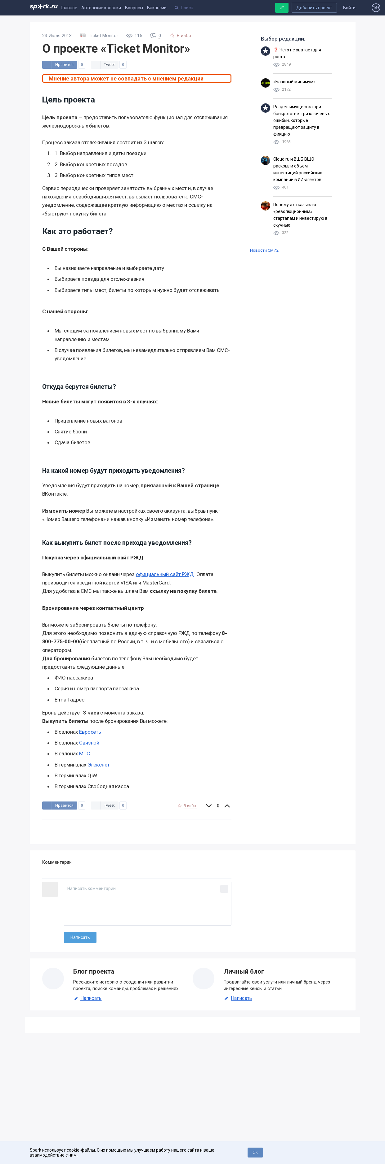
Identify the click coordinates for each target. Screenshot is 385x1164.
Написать (87, 998)
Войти (349, 7)
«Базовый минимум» (294, 81)
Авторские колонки (101, 7)
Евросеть (90, 732)
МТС (84, 753)
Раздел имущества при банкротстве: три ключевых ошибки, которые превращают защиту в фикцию (301, 120)
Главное (69, 7)
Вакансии (157, 7)
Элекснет (98, 765)
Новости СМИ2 (264, 250)
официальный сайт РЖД (165, 574)
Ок (255, 1152)
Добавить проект (314, 7)
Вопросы (134, 7)
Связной (89, 743)
